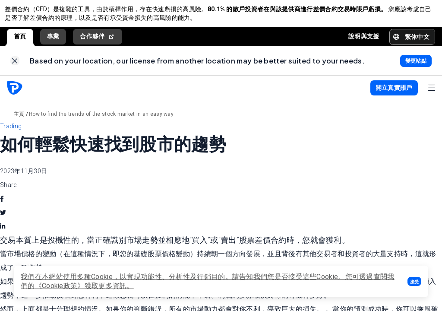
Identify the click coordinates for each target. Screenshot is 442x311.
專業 (53, 40)
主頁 (19, 122)
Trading (11, 133)
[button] (414, 281)
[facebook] (2, 207)
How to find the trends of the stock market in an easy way (101, 122)
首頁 (20, 40)
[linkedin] (2, 234)
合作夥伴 (97, 40)
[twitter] (3, 221)
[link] (14, 66)
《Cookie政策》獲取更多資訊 (81, 286)
